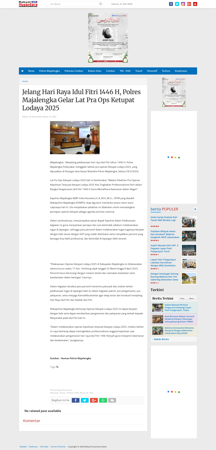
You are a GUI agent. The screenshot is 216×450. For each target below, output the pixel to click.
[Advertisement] (174, 157)
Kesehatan (181, 70)
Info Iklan (44, 446)
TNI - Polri (125, 70)
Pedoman (33, 446)
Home (25, 81)
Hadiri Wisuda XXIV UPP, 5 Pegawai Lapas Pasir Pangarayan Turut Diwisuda (164, 250)
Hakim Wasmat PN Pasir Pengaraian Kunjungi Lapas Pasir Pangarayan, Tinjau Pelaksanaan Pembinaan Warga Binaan (180, 310)
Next (191, 298)
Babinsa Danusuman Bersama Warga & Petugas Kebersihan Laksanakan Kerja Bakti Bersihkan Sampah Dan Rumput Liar (180, 333)
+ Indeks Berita (160, 339)
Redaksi (23, 446)
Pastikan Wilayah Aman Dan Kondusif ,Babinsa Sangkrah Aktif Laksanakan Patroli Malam (165, 236)
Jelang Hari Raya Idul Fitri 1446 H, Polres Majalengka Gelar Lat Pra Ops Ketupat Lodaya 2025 (81, 100)
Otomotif (152, 70)
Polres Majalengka (49, 70)
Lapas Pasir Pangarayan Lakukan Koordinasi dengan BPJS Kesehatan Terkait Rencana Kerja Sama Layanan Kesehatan (164, 265)
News (31, 70)
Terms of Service (58, 446)
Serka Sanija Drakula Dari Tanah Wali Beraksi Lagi (164, 219)
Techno (166, 70)
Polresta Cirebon (74, 70)
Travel (138, 70)
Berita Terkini (162, 298)
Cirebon (110, 70)
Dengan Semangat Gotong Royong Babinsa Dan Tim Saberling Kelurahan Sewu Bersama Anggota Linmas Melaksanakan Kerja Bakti (164, 279)
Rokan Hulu (94, 70)
